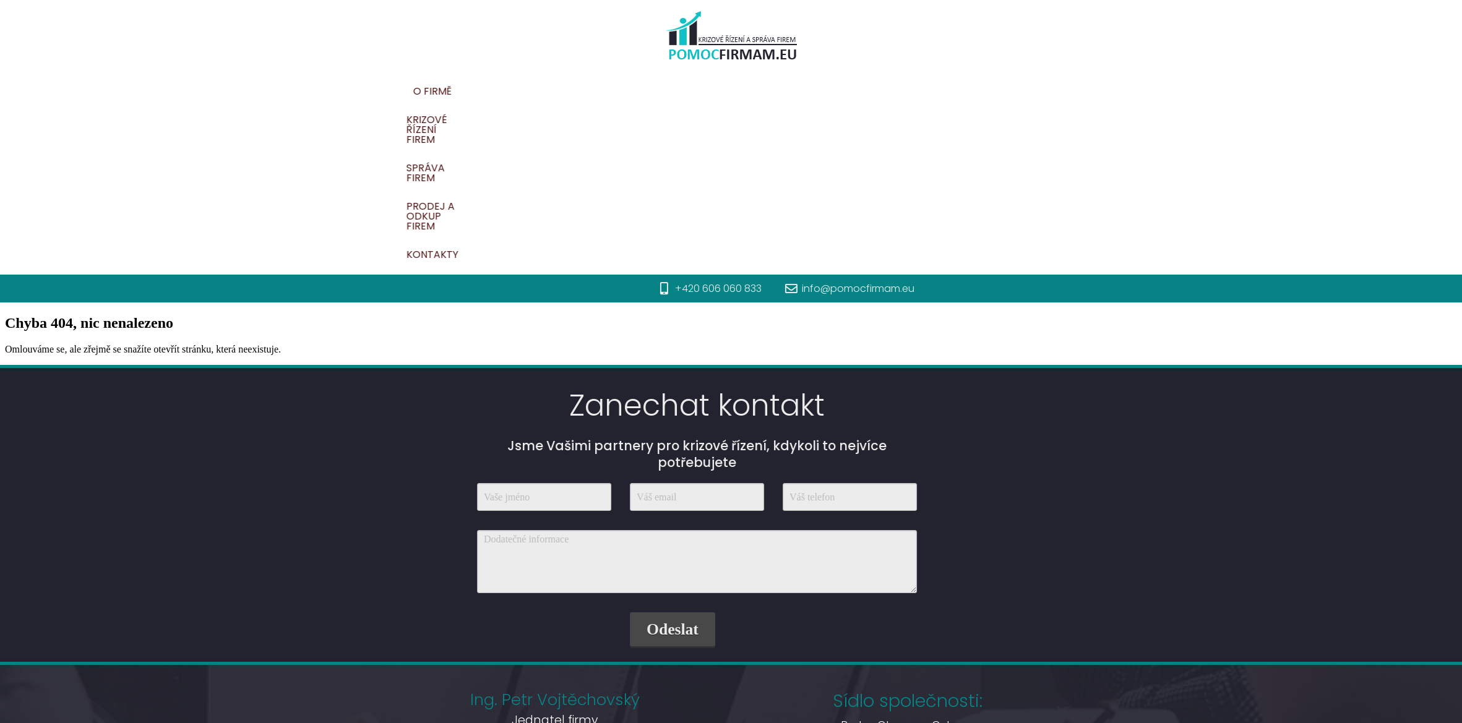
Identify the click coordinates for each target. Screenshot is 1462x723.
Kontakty (1125, 91)
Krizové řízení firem (798, 91)
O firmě (705, 91)
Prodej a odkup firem (1019, 91)
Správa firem (905, 91)
